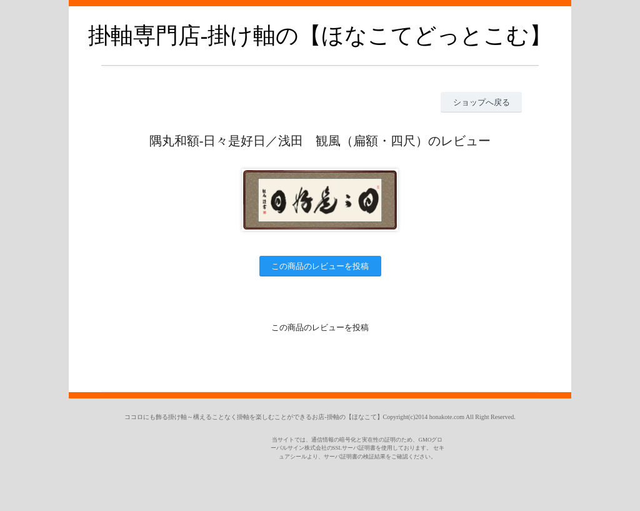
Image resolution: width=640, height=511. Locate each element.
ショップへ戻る (481, 102)
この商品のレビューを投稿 (320, 266)
